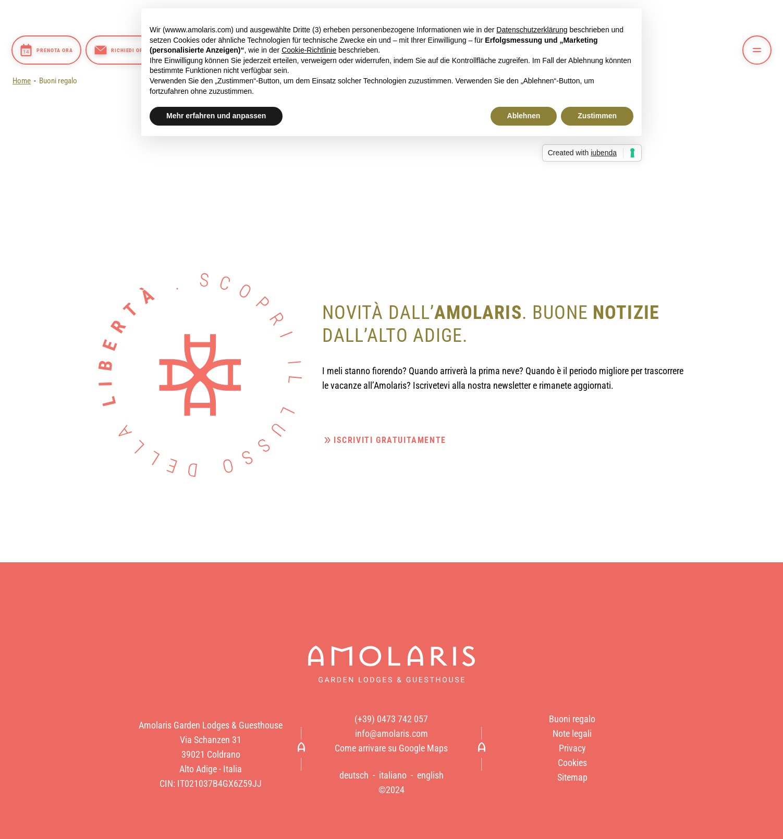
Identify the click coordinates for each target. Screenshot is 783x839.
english (430, 775)
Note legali (572, 734)
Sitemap (572, 777)
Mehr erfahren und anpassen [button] (216, 116)
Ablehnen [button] (524, 116)
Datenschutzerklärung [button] (531, 30)
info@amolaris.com (391, 734)
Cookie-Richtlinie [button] (309, 50)
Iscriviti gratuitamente (390, 440)
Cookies (572, 763)
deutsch (354, 775)
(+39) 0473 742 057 (391, 719)
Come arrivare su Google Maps (391, 748)
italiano (393, 775)
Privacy (572, 748)
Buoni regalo (58, 80)
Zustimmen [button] (597, 116)
